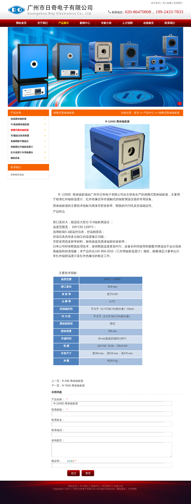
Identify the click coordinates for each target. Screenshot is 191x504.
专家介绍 (106, 23)
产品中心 (149, 112)
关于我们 (42, 23)
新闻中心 (85, 23)
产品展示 (63, 23)
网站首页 (21, 23)
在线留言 (148, 23)
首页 (136, 112)
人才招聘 (127, 23)
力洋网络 (132, 489)
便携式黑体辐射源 (20, 130)
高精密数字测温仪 (20, 141)
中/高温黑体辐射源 (20, 124)
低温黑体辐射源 (18, 119)
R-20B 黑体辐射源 (72, 380)
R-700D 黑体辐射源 (73, 385)
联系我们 (178, 3)
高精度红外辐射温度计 (22, 147)
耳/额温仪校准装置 (20, 135)
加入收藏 (166, 3)
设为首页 (155, 3)
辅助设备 (15, 158)
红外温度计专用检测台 (22, 152)
